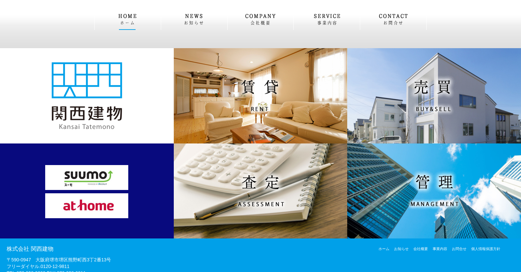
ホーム (383, 249)
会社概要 (420, 249)
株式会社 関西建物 (30, 249)
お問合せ (459, 249)
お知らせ (401, 249)
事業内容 (440, 249)
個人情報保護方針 (485, 249)
